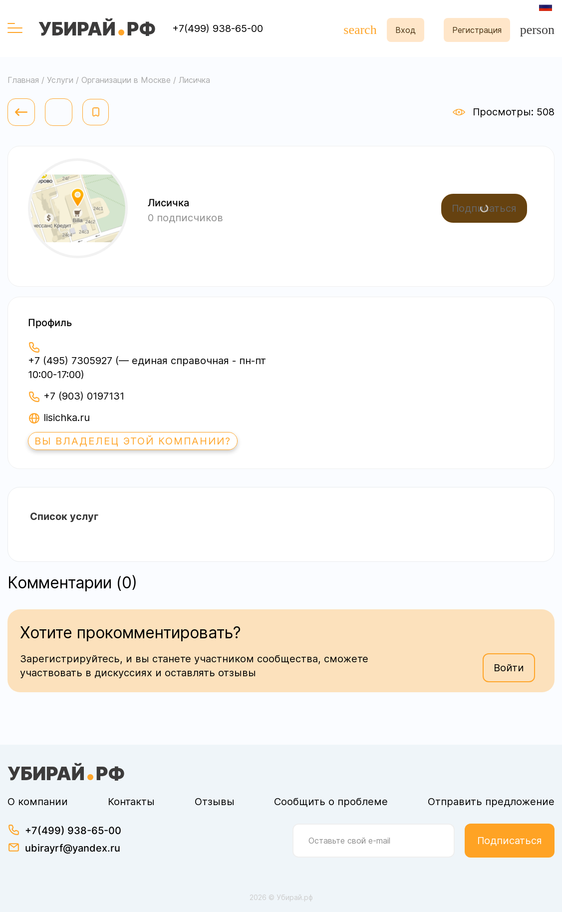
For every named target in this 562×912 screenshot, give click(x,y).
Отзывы (215, 802)
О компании (37, 802)
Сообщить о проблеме (331, 802)
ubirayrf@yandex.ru (72, 848)
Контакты (131, 802)
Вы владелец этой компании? (132, 441)
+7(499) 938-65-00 (217, 28)
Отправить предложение (491, 802)
